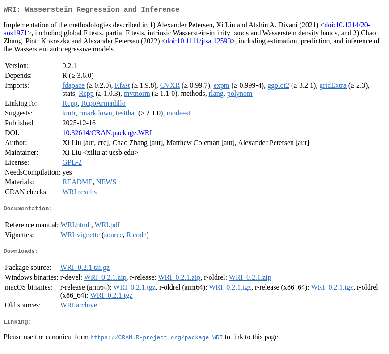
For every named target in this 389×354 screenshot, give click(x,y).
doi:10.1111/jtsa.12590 (198, 43)
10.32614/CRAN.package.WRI (107, 134)
